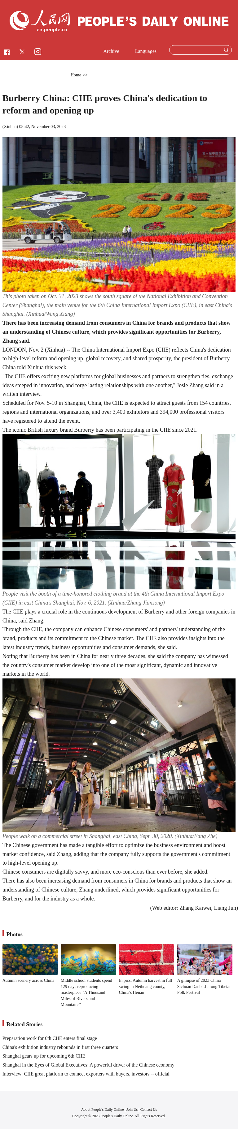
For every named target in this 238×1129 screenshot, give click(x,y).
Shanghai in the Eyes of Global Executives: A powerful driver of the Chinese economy (88, 1064)
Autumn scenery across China (28, 980)
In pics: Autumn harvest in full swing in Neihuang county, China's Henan (145, 986)
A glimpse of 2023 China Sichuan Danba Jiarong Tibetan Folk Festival (204, 986)
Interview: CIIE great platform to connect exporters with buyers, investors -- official (86, 1073)
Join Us (132, 1109)
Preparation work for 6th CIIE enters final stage (49, 1038)
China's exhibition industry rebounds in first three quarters (60, 1047)
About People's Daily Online (102, 1109)
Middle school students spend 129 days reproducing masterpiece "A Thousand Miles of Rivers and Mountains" (86, 992)
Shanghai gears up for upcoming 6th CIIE (44, 1055)
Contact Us (148, 1109)
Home (76, 75)
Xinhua (10, 126)
